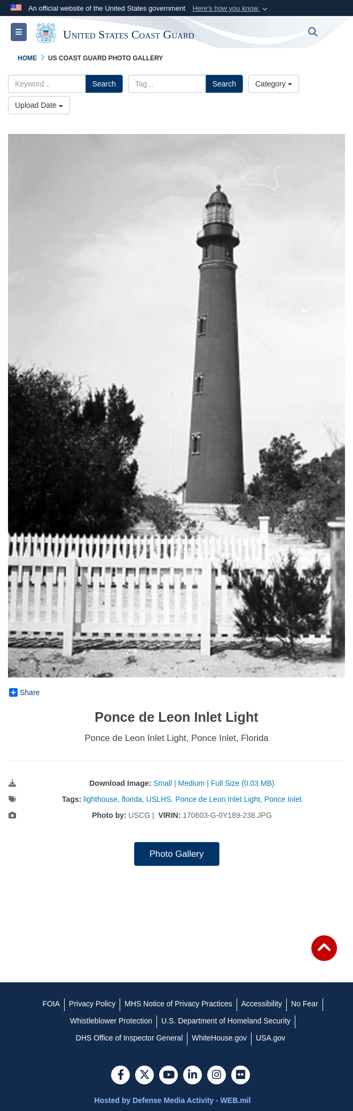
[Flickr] (240, 1075)
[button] (231, 8)
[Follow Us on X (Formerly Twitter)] (144, 1075)
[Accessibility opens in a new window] (261, 1003)
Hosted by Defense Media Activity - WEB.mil (173, 1100)
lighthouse (100, 799)
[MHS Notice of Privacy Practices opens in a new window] (178, 1003)
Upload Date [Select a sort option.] (39, 105)
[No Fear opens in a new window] (304, 1003)
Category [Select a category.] (273, 84)
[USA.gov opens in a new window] (270, 1038)
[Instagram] (216, 1075)
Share (24, 692)
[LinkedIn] (192, 1075)
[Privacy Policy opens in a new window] (92, 1003)
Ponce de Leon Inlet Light (217, 799)
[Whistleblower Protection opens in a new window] (111, 1021)
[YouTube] (168, 1075)
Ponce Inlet (283, 799)
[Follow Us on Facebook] (120, 1075)
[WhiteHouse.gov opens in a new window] (219, 1038)
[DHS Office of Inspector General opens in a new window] (129, 1038)
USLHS (158, 799)
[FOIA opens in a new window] (51, 1003)
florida (132, 799)
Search (104, 84)
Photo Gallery (177, 854)
